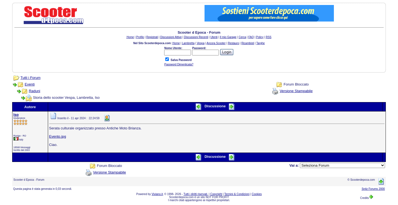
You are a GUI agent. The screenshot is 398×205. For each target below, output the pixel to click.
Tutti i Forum (30, 78)
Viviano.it (157, 194)
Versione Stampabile (296, 91)
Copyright (216, 194)
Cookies (257, 194)
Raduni (34, 91)
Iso (16, 115)
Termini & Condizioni (237, 194)
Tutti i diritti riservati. (196, 194)
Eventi (30, 84)
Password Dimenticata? (178, 64)
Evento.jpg (57, 136)
